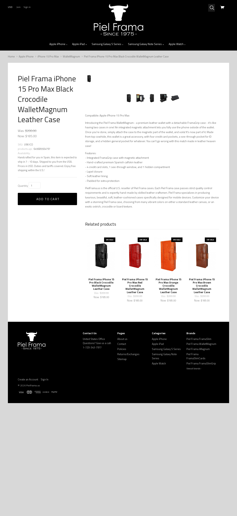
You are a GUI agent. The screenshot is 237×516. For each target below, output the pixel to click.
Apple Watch (177, 44)
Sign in (27, 7)
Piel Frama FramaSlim (198, 444)
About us (122, 444)
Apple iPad (79, 44)
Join (18, 7)
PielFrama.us (33, 490)
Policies (121, 454)
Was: (21, 130)
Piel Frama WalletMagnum (201, 449)
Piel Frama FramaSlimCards (195, 461)
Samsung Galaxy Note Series (146, 44)
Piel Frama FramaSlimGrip (201, 468)
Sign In (44, 484)
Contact (121, 449)
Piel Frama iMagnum (198, 454)
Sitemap (122, 464)
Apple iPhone (58, 44)
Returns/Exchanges (128, 459)
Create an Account (28, 484)
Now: (21, 136)
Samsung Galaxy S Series (108, 44)
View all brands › (193, 473)
